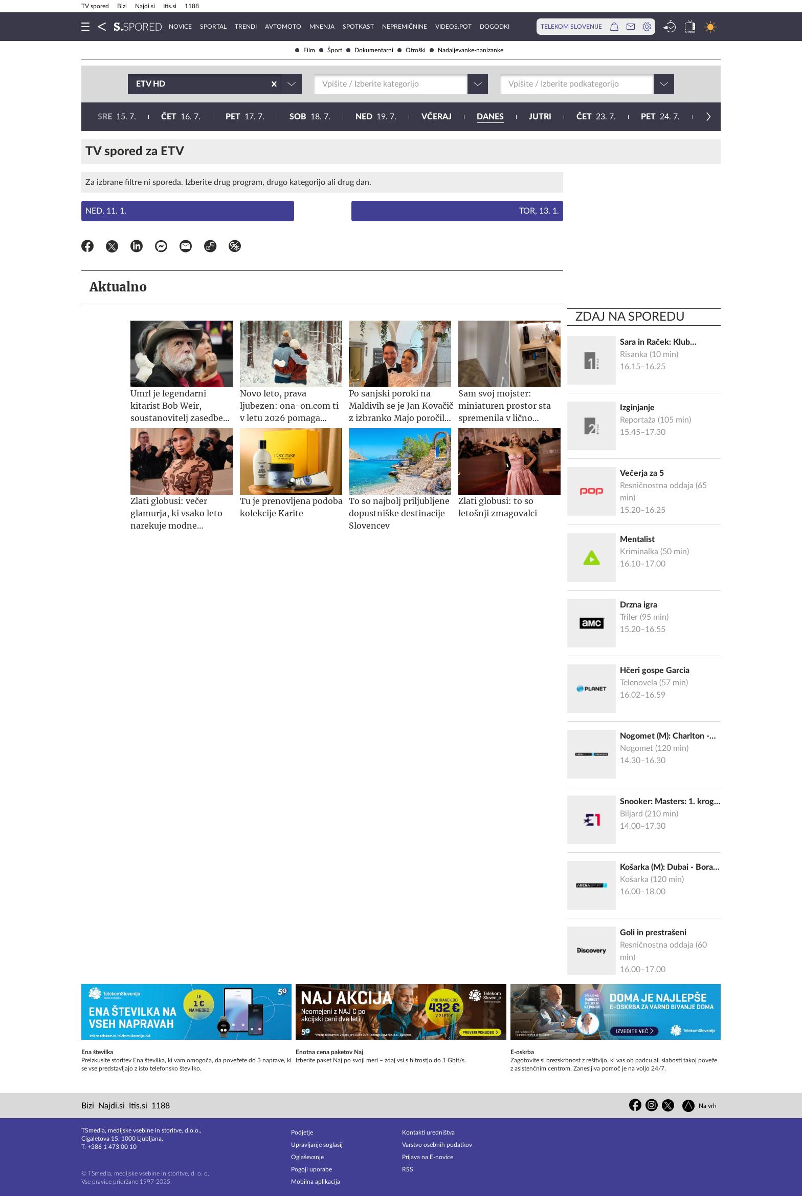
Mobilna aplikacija (315, 1182)
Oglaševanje (307, 1157)
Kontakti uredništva (428, 1132)
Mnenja (322, 27)
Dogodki (494, 27)
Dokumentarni (369, 50)
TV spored (95, 6)
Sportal (213, 27)
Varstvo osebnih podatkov (437, 1145)
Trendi (246, 27)
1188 (192, 6)
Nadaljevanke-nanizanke (466, 50)
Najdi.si (145, 6)
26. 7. (491, 117)
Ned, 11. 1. (105, 211)
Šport (330, 50)
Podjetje (302, 1132)
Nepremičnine (404, 27)
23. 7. (296, 117)
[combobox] (137, 84)
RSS (407, 1169)
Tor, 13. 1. (539, 211)
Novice (180, 27)
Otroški (411, 50)
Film (305, 50)
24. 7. (360, 117)
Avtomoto (283, 27)
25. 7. (425, 117)
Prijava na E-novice (427, 1157)
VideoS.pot (453, 27)
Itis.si (169, 6)
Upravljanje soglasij (317, 1145)
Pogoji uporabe (311, 1169)
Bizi (122, 6)
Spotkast (358, 27)
